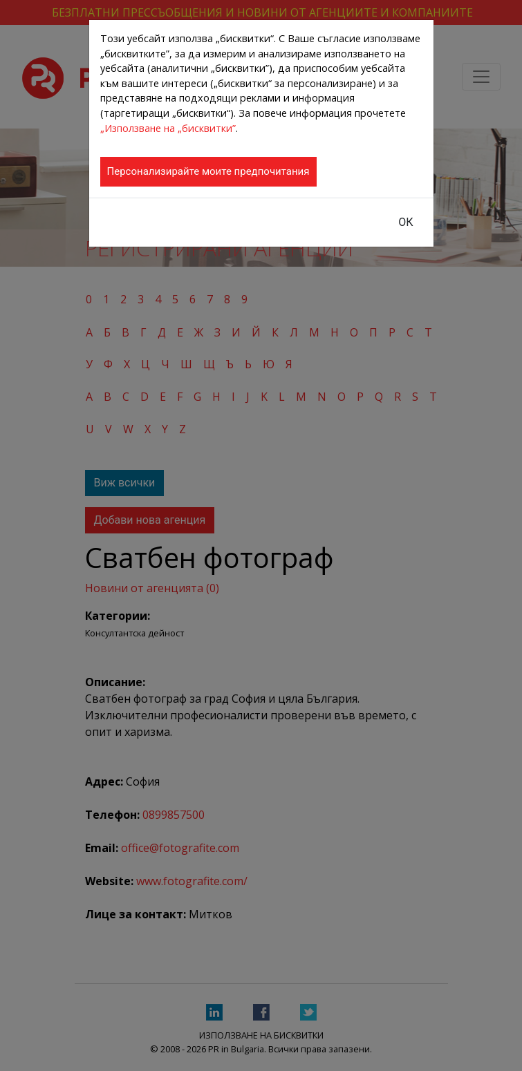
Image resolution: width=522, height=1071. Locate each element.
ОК (405, 222)
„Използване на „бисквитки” (168, 128)
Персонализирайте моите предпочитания (208, 171)
